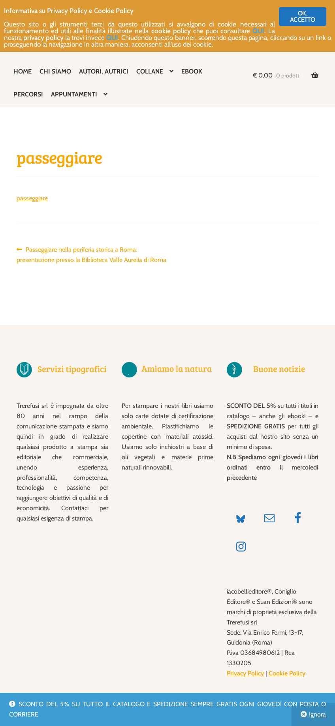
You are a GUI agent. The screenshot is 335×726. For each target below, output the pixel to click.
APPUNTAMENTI (74, 94)
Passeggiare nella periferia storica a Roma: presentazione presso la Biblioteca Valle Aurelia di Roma (91, 254)
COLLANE (149, 71)
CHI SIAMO (55, 71)
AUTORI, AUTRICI (103, 71)
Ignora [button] (317, 714)
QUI (258, 31)
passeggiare (32, 198)
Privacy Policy (245, 673)
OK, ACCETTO (302, 16)
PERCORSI (28, 94)
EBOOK (191, 71)
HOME (22, 71)
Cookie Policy (287, 673)
